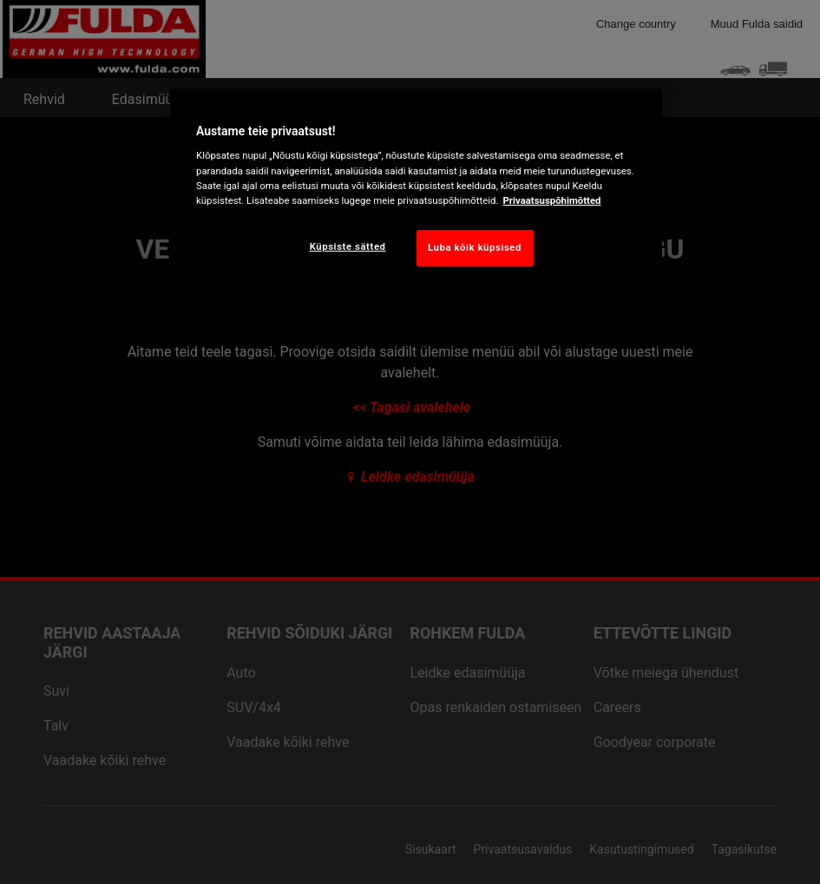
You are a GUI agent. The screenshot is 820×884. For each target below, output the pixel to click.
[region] (416, 190)
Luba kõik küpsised (475, 247)
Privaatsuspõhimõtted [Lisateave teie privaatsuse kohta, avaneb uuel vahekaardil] (551, 200)
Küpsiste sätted (348, 246)
